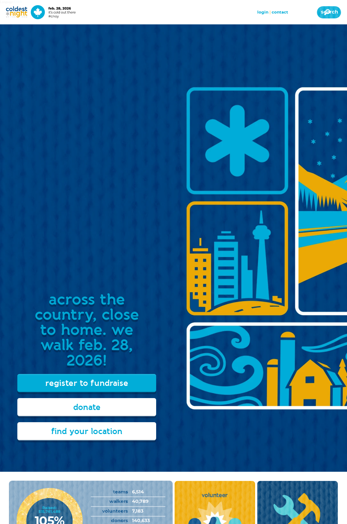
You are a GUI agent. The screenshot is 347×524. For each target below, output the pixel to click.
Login (262, 12)
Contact (280, 12)
